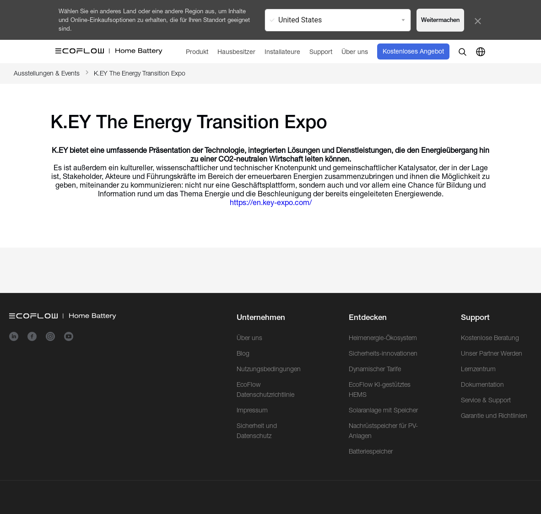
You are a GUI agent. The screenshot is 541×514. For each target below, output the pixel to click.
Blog (243, 353)
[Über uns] (354, 51)
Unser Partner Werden (491, 353)
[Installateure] (282, 51)
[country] (480, 51)
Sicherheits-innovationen (383, 353)
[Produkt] (197, 51)
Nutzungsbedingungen (269, 369)
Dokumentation (482, 384)
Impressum (252, 410)
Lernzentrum (478, 369)
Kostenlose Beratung (490, 337)
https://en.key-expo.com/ (271, 202)
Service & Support (486, 400)
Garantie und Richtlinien (494, 415)
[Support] (320, 51)
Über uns (249, 337)
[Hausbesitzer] (236, 51)
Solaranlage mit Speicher (383, 410)
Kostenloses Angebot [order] (413, 51)
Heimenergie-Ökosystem (383, 337)
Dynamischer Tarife (375, 369)
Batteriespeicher (371, 451)
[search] (462, 51)
